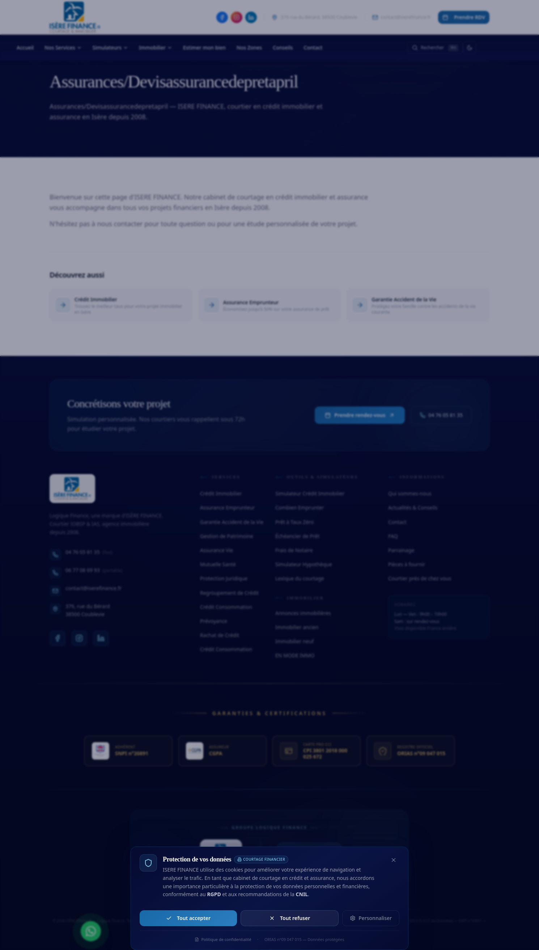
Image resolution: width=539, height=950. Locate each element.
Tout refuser (289, 918)
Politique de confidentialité (223, 939)
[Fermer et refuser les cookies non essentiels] (393, 860)
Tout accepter (188, 918)
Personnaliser (371, 918)
